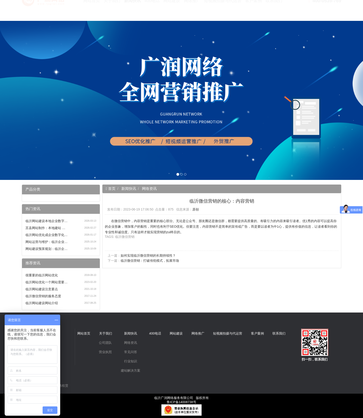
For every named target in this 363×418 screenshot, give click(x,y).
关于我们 (112, 11)
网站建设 (171, 11)
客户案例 (253, 11)
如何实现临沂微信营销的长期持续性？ (148, 255)
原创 (195, 209)
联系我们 (274, 11)
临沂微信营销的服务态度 (43, 296)
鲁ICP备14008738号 (181, 402)
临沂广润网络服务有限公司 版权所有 (181, 398)
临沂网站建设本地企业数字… (46, 221)
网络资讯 (149, 189)
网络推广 (192, 11)
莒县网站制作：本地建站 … (45, 228)
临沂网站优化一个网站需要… (46, 282)
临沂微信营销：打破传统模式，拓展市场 (150, 260)
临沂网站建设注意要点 (41, 289)
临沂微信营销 (125, 237)
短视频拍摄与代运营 (222, 11)
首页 (111, 189)
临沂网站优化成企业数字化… (46, 235)
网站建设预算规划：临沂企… (46, 249)
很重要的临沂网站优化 (41, 275)
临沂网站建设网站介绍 (41, 303)
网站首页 (91, 11)
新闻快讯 (132, 11)
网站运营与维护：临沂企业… (46, 242)
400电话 (152, 11)
